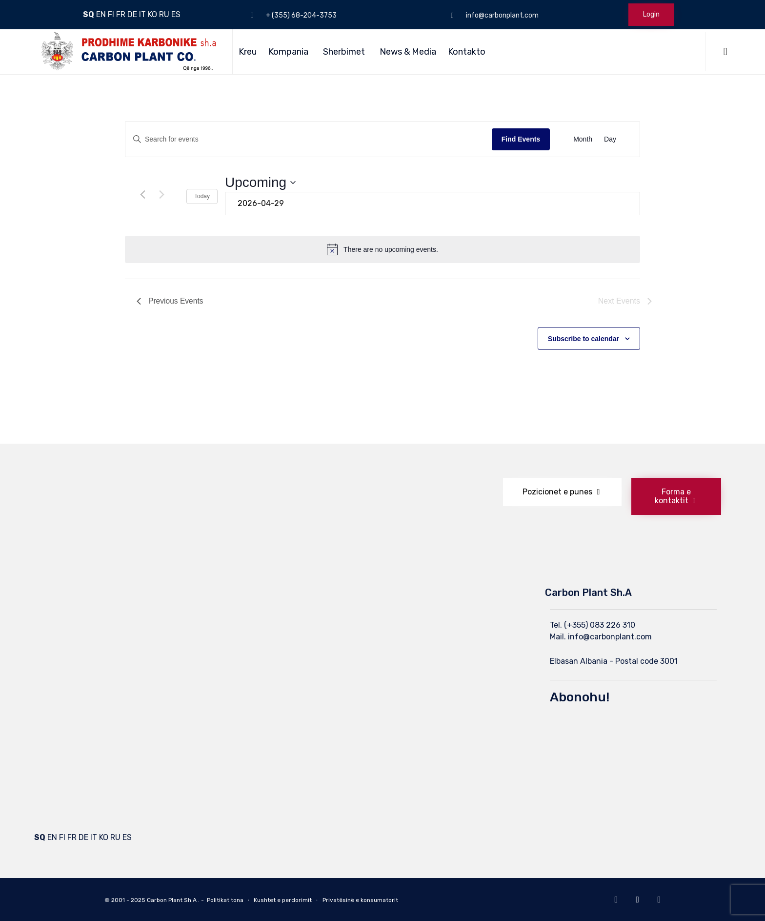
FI (111, 14)
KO (152, 14)
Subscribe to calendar (583, 339)
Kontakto (466, 51)
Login (651, 14)
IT (142, 14)
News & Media (408, 51)
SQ (88, 14)
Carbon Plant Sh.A (172, 900)
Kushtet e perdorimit (283, 900)
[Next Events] (161, 194)
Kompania (288, 51)
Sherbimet (344, 51)
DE (132, 14)
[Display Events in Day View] (610, 139)
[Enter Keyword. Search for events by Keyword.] (308, 139)
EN (101, 14)
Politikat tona (225, 900)
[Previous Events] (142, 194)
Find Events (521, 139)
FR (120, 14)
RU (164, 14)
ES (176, 14)
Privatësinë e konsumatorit (360, 900)
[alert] (382, 249)
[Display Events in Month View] (582, 139)
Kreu (248, 51)
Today (202, 196)
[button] (562, 492)
